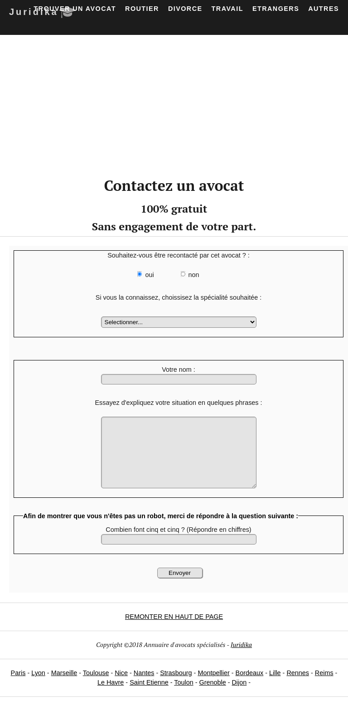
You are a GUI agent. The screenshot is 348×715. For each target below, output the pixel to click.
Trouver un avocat (75, 8)
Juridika (241, 658)
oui (149, 274)
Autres (323, 8)
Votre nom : (178, 369)
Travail (227, 8)
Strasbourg (176, 686)
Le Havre (110, 696)
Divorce (185, 8)
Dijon (239, 696)
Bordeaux (250, 686)
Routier (142, 8)
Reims (324, 686)
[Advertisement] (174, 102)
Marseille (64, 686)
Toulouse (96, 686)
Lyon (38, 686)
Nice (121, 686)
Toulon (183, 696)
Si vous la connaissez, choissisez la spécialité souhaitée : (178, 297)
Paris (18, 686)
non (193, 274)
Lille (275, 686)
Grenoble (212, 696)
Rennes (297, 686)
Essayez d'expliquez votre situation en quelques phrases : (178, 402)
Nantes (144, 686)
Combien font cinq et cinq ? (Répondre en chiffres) (178, 543)
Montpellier (213, 686)
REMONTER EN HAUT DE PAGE (174, 630)
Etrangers (275, 8)
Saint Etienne (149, 696)
